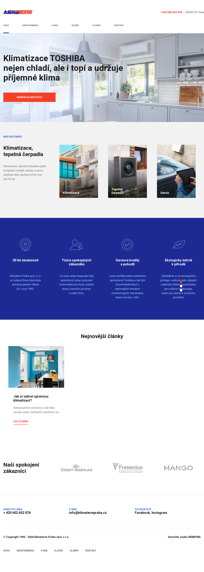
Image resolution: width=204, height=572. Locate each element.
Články (97, 25)
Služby (75, 25)
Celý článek (20, 421)
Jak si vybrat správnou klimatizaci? (30, 398)
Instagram (159, 513)
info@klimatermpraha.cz (88, 513)
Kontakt (119, 25)
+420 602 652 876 (171, 12)
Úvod (6, 25)
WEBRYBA (194, 537)
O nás (55, 25)
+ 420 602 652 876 (17, 513)
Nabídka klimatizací (29, 97)
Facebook (142, 513)
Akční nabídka (30, 25)
